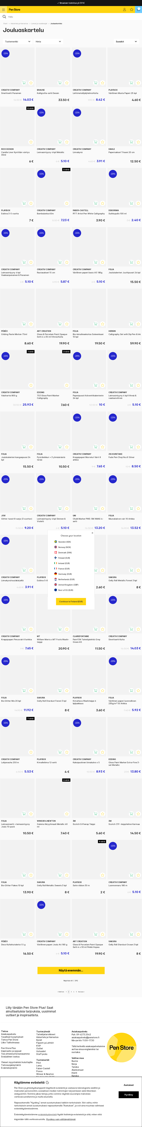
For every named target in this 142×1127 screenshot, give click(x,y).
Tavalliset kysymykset (12, 1037)
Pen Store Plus (8, 1048)
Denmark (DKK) (63, 552)
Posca (39, 1071)
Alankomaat (78, 1070)
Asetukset (129, 1085)
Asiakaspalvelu (8, 1034)
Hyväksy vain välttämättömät (61, 1119)
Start (5, 24)
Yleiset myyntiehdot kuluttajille (17, 1062)
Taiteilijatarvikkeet (45, 1034)
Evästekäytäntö (9, 1068)
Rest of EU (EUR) (63, 590)
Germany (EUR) (63, 574)
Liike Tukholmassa (10, 1042)
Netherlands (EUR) (64, 579)
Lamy (39, 1065)
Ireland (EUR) (62, 563)
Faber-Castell (43, 1068)
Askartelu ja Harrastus (19, 24)
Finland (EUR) (62, 558)
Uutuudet (41, 1051)
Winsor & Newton (45, 1074)
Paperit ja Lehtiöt (45, 1042)
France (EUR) (62, 569)
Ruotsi (75, 1061)
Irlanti (74, 1072)
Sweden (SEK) (62, 542)
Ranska (75, 1075)
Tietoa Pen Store (9, 1039)
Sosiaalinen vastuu (10, 1056)
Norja (74, 1064)
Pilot (38, 1062)
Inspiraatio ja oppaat (11, 1051)
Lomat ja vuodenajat (39, 24)
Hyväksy (128, 1094)
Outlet (39, 1048)
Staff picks (41, 1054)
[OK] (71, 16)
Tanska (75, 1067)
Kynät (39, 1040)
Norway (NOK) (62, 547)
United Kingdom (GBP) (66, 585)
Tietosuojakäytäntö (11, 1065)
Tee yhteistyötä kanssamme (15, 1053)
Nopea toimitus (71, 3)
